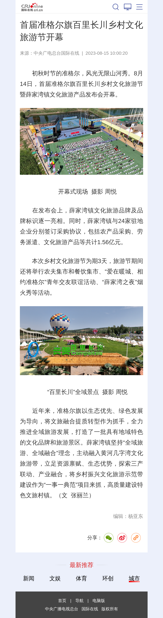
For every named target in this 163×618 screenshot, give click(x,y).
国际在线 (32, 6)
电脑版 (99, 600)
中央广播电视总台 (61, 609)
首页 (62, 600)
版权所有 (109, 609)
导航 (79, 600)
